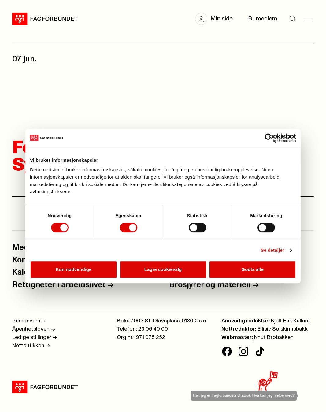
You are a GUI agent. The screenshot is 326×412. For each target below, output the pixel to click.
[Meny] (308, 19)
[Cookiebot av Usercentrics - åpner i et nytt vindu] (269, 138)
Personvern (29, 321)
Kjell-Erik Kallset (290, 321)
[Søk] (292, 19)
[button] (217, 19)
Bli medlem (262, 19)
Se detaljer (272, 250)
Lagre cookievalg (163, 269)
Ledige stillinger (34, 337)
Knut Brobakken (274, 337)
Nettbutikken (31, 345)
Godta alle (252, 269)
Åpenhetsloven (33, 329)
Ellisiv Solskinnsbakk (282, 329)
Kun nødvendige (74, 269)
